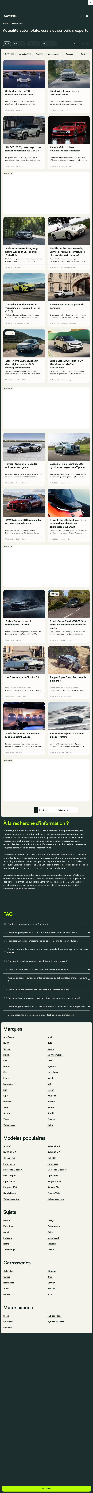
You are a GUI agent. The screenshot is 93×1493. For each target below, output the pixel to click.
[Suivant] (72, 807)
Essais (33, 43)
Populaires (85, 44)
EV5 (22, 165)
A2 (67, 110)
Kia (17, 165)
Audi (40, 54)
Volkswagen (55, 54)
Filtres (46, 1488)
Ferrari (18, 481)
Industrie (19, 110)
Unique (70, 165)
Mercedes (25, 54)
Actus (18, 43)
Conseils (49, 43)
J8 (69, 481)
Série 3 (24, 537)
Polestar (63, 322)
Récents (77, 44)
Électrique (72, 322)
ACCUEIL (6, 24)
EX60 (25, 378)
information (17, 24)
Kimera (63, 165)
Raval (69, 638)
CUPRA (63, 638)
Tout (7, 44)
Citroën (62, 537)
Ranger (68, 693)
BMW (10, 54)
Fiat (69, 537)
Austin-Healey (65, 266)
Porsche (71, 54)
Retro (74, 266)
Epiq (69, 378)
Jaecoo (62, 481)
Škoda (63, 378)
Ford (85, 54)
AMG (27, 322)
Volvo (19, 378)
